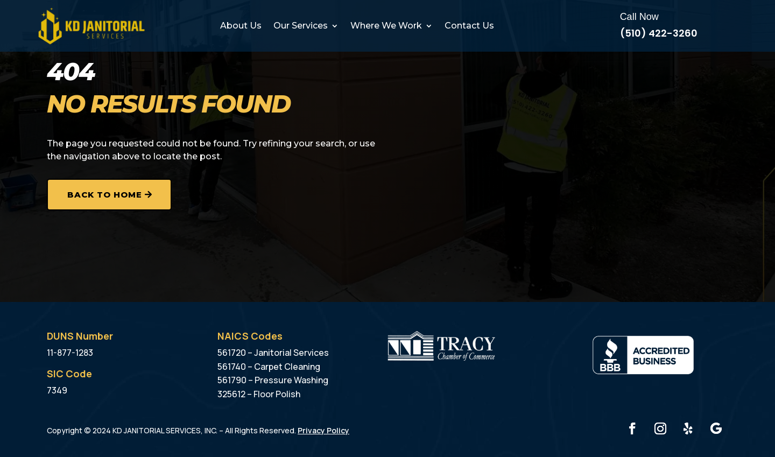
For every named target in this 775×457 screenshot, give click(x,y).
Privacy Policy (323, 430)
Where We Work (386, 25)
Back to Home (104, 194)
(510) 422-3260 (659, 33)
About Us (241, 25)
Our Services (300, 25)
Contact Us (469, 25)
